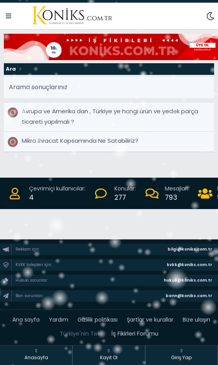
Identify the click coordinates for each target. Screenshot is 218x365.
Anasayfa (36, 354)
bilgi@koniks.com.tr (189, 249)
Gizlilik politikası (98, 320)
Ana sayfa (26, 320)
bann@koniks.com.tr (188, 296)
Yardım (58, 320)
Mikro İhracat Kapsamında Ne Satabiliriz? (80, 141)
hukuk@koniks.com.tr (187, 280)
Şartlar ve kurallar (150, 320)
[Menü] (9, 16)
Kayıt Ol (109, 354)
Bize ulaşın (196, 320)
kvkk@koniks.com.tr (189, 265)
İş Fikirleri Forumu (134, 333)
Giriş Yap (181, 354)
